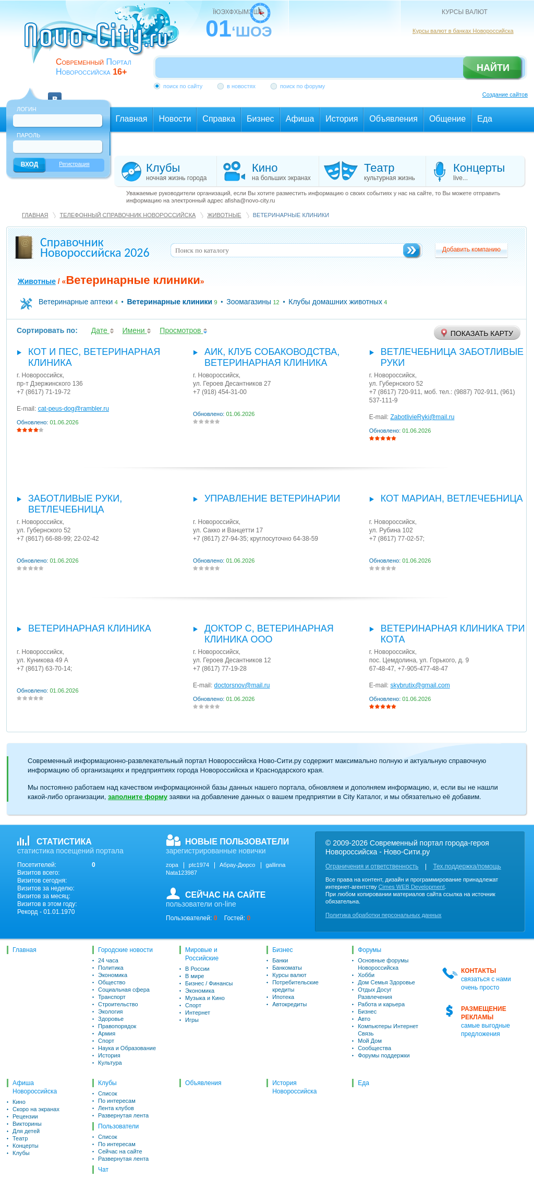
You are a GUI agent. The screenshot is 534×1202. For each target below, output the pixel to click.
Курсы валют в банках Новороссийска (463, 31)
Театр (20, 1138)
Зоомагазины (248, 301)
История (109, 1055)
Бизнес (282, 950)
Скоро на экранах (36, 1109)
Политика (111, 968)
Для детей (26, 1131)
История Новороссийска (294, 1087)
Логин (27, 109)
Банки (280, 960)
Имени (137, 330)
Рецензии (25, 1116)
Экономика (112, 975)
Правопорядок (117, 1026)
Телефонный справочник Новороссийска (127, 215)
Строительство (118, 1004)
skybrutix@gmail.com (420, 685)
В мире (194, 976)
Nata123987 (181, 873)
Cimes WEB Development (412, 887)
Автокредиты (289, 1004)
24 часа (108, 960)
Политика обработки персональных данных (383, 915)
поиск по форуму (302, 86)
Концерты (26, 1146)
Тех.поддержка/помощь (467, 866)
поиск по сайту (182, 86)
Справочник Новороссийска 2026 (95, 247)
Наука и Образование (127, 1048)
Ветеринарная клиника (89, 628)
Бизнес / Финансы (209, 983)
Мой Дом (370, 1041)
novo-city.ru (105, 40)
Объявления (203, 1083)
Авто (364, 1019)
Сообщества (374, 1048)
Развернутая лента (123, 1115)
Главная (35, 215)
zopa (172, 865)
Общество (111, 982)
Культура (110, 1063)
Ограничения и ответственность (371, 866)
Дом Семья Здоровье (386, 982)
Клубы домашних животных (335, 301)
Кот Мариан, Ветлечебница (452, 498)
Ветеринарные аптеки (76, 301)
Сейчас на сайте (120, 1151)
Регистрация (74, 164)
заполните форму (137, 797)
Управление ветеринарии (272, 498)
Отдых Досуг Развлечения (375, 993)
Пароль (28, 135)
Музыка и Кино (205, 998)
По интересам (117, 1101)
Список (107, 1093)
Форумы (369, 950)
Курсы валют (289, 975)
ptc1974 (199, 865)
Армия (106, 1033)
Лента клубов (116, 1108)
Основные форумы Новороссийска (383, 964)
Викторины (27, 1124)
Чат (103, 1169)
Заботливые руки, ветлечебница (75, 504)
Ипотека (283, 997)
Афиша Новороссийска (35, 1087)
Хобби (366, 975)
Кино (19, 1102)
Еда (363, 1083)
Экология (110, 1011)
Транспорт (112, 997)
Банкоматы (287, 968)
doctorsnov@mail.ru (242, 685)
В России (197, 969)
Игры (192, 1020)
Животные (224, 215)
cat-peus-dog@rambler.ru (73, 408)
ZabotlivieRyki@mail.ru (422, 417)
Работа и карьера (381, 1004)
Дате (102, 330)
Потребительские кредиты (295, 986)
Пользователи (118, 1126)
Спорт (106, 1041)
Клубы (21, 1153)
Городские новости (125, 950)
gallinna (276, 865)
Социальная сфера (124, 989)
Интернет (197, 1012)
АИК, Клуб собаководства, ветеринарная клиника (271, 357)
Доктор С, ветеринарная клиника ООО (269, 634)
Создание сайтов (505, 94)
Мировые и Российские (202, 954)
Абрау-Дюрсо (237, 865)
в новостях (241, 86)
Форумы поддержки (384, 1055)
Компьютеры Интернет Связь (388, 1030)
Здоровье (111, 1019)
